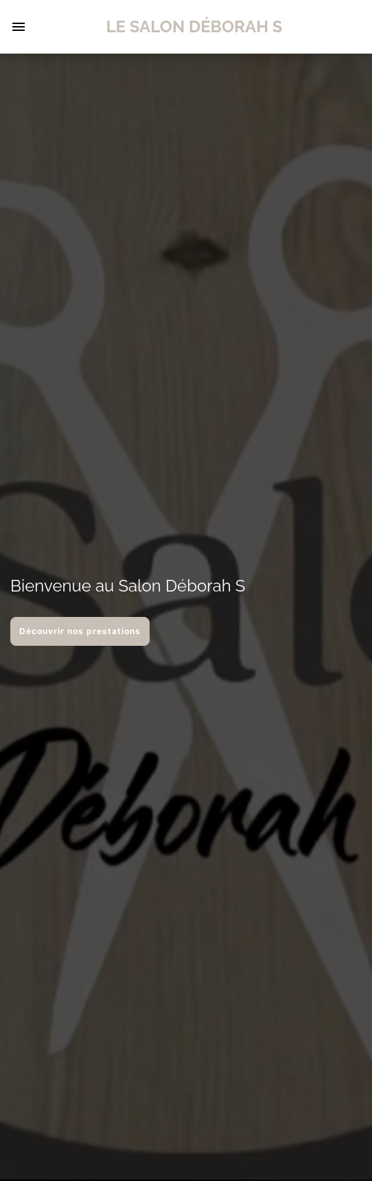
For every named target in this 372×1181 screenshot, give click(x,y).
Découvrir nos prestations (80, 631)
